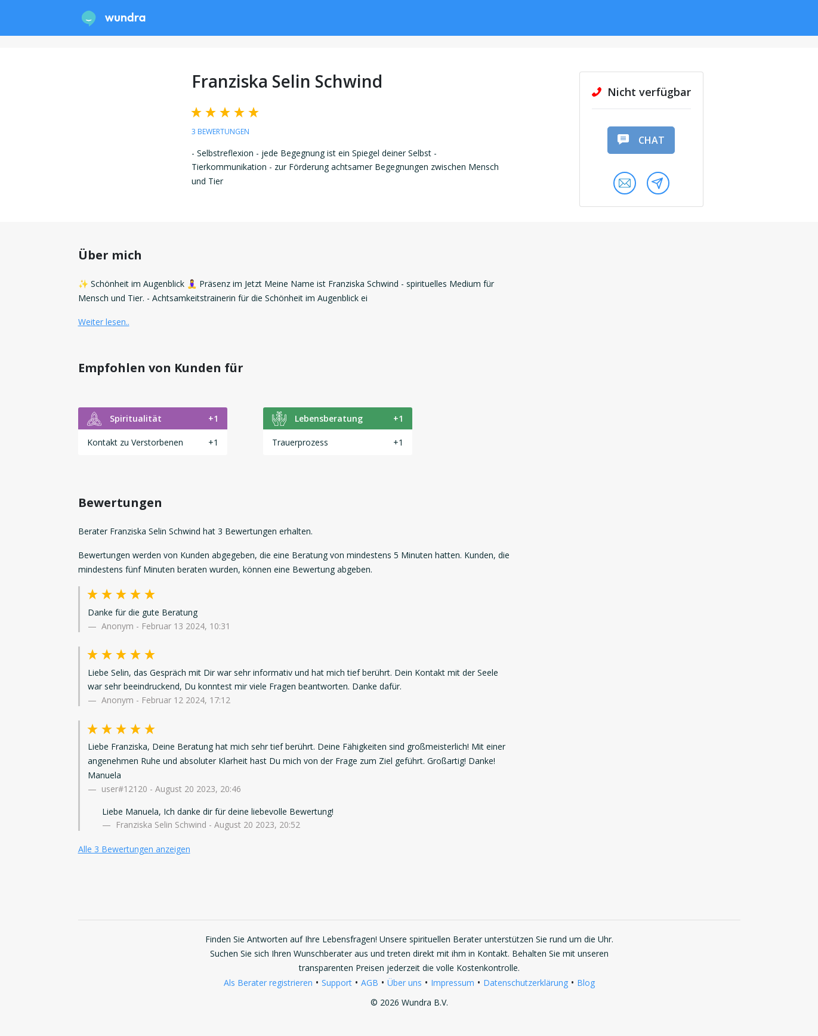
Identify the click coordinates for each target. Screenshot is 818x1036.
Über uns (404, 982)
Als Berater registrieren (268, 982)
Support (337, 982)
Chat (641, 140)
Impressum (452, 982)
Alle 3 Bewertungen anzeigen (134, 849)
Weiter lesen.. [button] (103, 321)
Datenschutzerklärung (525, 982)
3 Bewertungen (220, 131)
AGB (369, 982)
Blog (586, 982)
